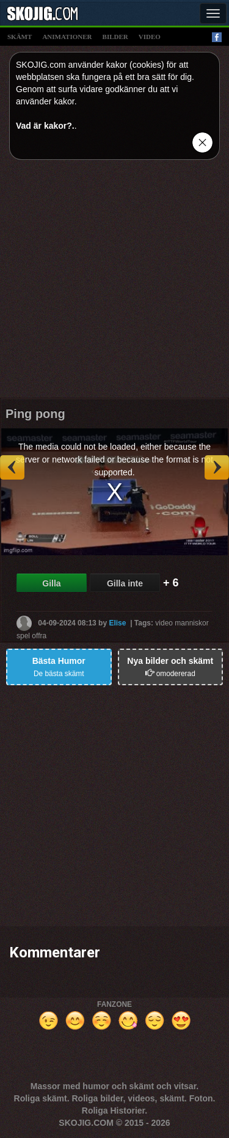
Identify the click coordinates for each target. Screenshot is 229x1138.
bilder (115, 36)
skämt (19, 36)
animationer (67, 36)
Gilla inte (125, 583)
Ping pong (35, 413)
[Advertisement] (114, 283)
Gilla (51, 583)
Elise (117, 623)
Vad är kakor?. (45, 126)
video (150, 36)
